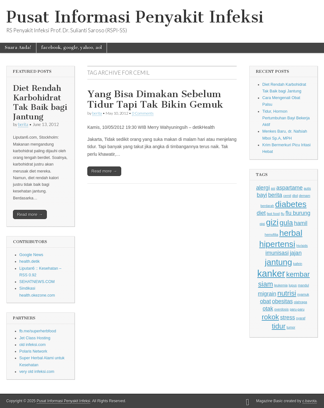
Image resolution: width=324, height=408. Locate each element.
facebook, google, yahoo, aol (71, 47)
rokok (270, 317)
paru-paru (297, 309)
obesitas (282, 301)
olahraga (300, 302)
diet (261, 213)
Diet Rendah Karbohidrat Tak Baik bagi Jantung (40, 102)
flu (282, 214)
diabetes (291, 204)
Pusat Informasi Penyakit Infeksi (135, 17)
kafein (297, 264)
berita (23, 124)
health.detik (29, 261)
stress (287, 317)
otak (268, 308)
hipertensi (277, 244)
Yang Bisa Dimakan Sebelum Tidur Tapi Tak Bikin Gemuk (155, 99)
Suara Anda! (18, 47)
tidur (278, 326)
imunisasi (277, 253)
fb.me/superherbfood (37, 331)
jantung (278, 262)
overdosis (281, 309)
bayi (262, 195)
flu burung (297, 213)
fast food (273, 214)
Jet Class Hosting (34, 338)
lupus (292, 285)
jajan (296, 253)
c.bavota (309, 401)
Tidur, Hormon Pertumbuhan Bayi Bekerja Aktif (286, 118)
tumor (291, 327)
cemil (287, 196)
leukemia (281, 285)
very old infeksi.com (36, 371)
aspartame (289, 188)
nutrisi (286, 293)
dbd (295, 196)
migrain (267, 294)
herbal (290, 233)
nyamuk (303, 294)
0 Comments (142, 113)
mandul (303, 285)
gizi (272, 222)
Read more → (30, 214)
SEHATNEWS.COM (37, 281)
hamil (300, 223)
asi (273, 188)
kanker (271, 273)
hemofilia (271, 234)
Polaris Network (33, 351)
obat (265, 301)
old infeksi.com (32, 344)
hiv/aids (302, 246)
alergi (263, 188)
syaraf (300, 318)
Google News (31, 255)
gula (286, 223)
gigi (262, 224)
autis (307, 188)
